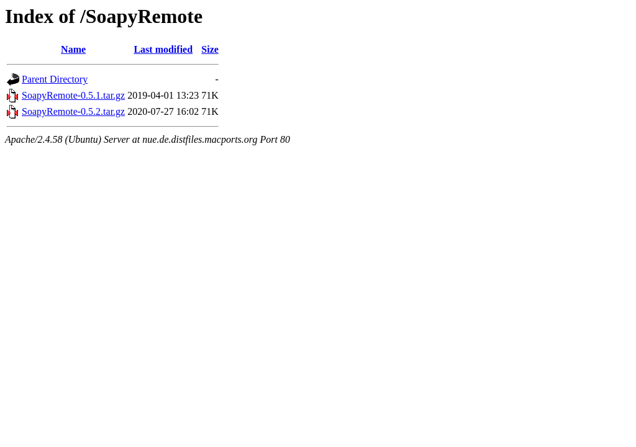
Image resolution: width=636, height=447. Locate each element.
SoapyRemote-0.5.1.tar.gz (73, 95)
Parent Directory (55, 79)
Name (73, 49)
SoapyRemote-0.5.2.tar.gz (73, 111)
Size (210, 49)
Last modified (163, 49)
